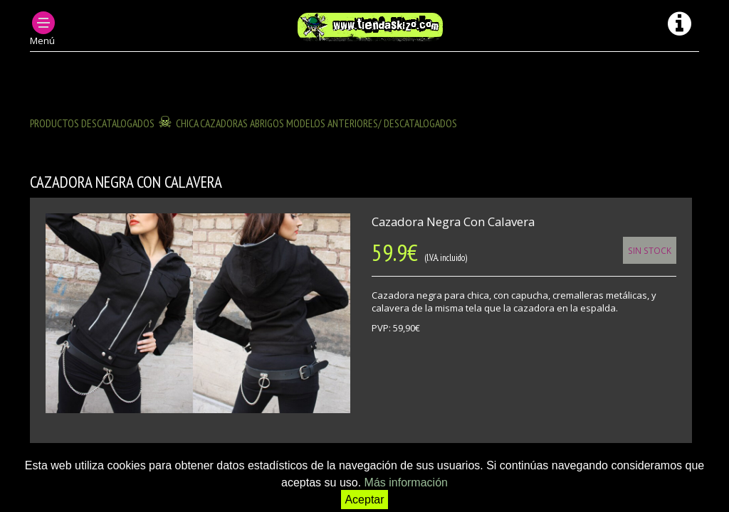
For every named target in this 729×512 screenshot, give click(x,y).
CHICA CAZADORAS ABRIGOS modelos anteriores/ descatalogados (316, 123)
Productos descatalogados (92, 123)
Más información (406, 482)
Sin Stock (649, 250)
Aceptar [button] (364, 500)
